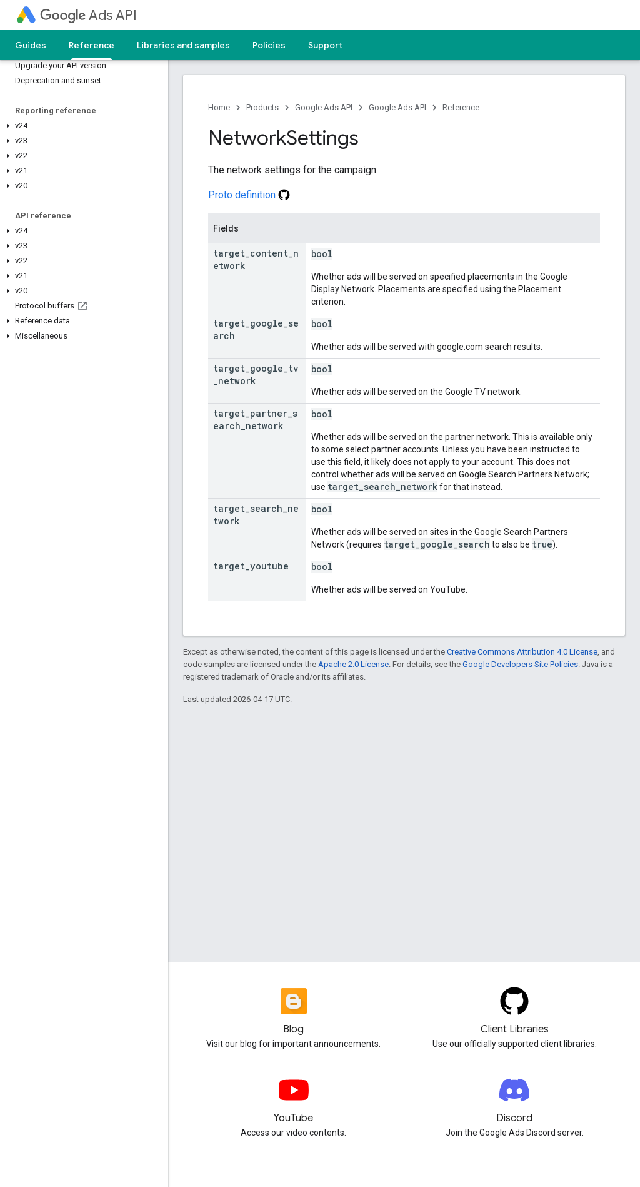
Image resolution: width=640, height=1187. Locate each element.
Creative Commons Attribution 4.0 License (522, 651)
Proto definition (249, 195)
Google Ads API (323, 107)
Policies (269, 45)
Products (262, 107)
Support (325, 45)
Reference (460, 107)
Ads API (88, 15)
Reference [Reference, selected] (91, 45)
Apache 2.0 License (353, 664)
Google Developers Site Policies (520, 664)
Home (219, 107)
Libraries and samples (183, 45)
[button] (81, 125)
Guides (30, 45)
